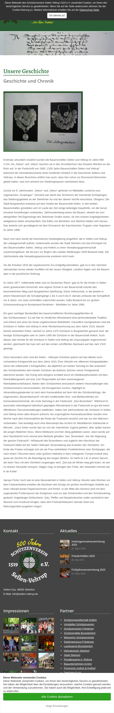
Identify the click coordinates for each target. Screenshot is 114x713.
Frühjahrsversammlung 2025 (88, 569)
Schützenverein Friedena (78, 628)
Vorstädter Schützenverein (79, 624)
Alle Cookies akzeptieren (56, 696)
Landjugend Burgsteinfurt (78, 646)
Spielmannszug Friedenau (79, 641)
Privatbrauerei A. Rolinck (78, 659)
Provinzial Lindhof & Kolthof (79, 668)
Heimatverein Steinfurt (76, 650)
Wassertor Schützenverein (79, 637)
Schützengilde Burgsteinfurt (79, 633)
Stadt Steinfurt (72, 655)
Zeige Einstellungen (57, 705)
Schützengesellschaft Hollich (80, 619)
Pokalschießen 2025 (83, 556)
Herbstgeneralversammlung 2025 (88, 543)
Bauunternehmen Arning (78, 663)
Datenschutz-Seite (89, 10)
